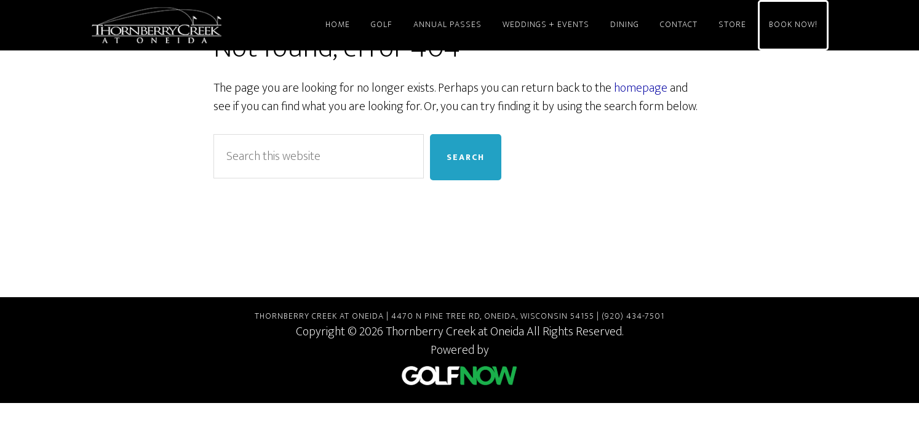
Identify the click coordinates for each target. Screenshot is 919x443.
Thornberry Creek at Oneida (201, 25)
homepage (640, 88)
